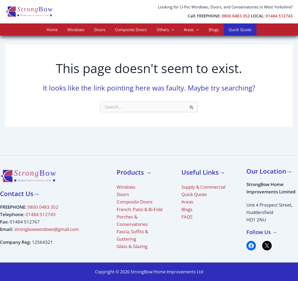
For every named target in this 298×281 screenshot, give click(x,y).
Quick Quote (233, 29)
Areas (188, 29)
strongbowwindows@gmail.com (46, 229)
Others (164, 29)
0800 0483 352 (236, 15)
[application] (170, 29)
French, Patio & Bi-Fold (139, 209)
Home (58, 29)
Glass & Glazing (132, 246)
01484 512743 (279, 15)
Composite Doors (132, 29)
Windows (80, 29)
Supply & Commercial (203, 187)
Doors (102, 29)
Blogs (209, 29)
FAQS (186, 217)
